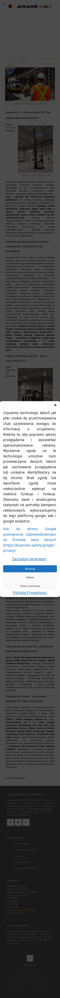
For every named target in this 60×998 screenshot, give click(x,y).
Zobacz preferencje (30, 586)
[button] (55, 405)
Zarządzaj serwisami (29, 559)
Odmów (30, 577)
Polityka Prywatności (30, 592)
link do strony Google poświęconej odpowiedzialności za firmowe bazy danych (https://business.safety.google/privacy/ (29, 540)
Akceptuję (30, 568)
